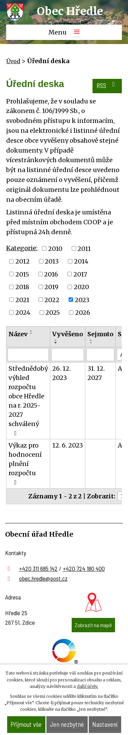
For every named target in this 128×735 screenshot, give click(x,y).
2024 (22, 312)
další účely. (87, 686)
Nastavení (104, 724)
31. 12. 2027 (96, 373)
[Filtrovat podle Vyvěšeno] (67, 354)
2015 (22, 274)
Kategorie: (22, 248)
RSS (107, 85)
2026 (82, 312)
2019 (51, 287)
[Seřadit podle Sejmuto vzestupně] (91, 340)
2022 (51, 299)
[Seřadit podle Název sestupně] (31, 333)
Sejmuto (100, 334)
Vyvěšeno (67, 334)
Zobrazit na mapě (93, 625)
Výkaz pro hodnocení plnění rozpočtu (25, 463)
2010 (55, 248)
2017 (80, 274)
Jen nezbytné (67, 724)
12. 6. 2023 (67, 445)
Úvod (13, 61)
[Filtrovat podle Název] (28, 354)
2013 (52, 261)
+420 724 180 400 (84, 568)
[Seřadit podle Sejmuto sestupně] (91, 342)
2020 (81, 287)
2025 (52, 312)
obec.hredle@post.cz (43, 578)
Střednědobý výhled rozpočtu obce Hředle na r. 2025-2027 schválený (28, 400)
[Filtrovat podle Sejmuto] (100, 354)
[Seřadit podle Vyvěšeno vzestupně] (56, 340)
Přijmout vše (26, 724)
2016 (51, 274)
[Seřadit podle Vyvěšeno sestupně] (56, 342)
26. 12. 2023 (61, 373)
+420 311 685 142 (38, 568)
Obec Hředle (70, 11)
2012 (22, 261)
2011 (84, 248)
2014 (81, 261)
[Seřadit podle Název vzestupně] (31, 330)
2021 (22, 299)
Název (18, 334)
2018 (22, 287)
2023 (82, 299)
